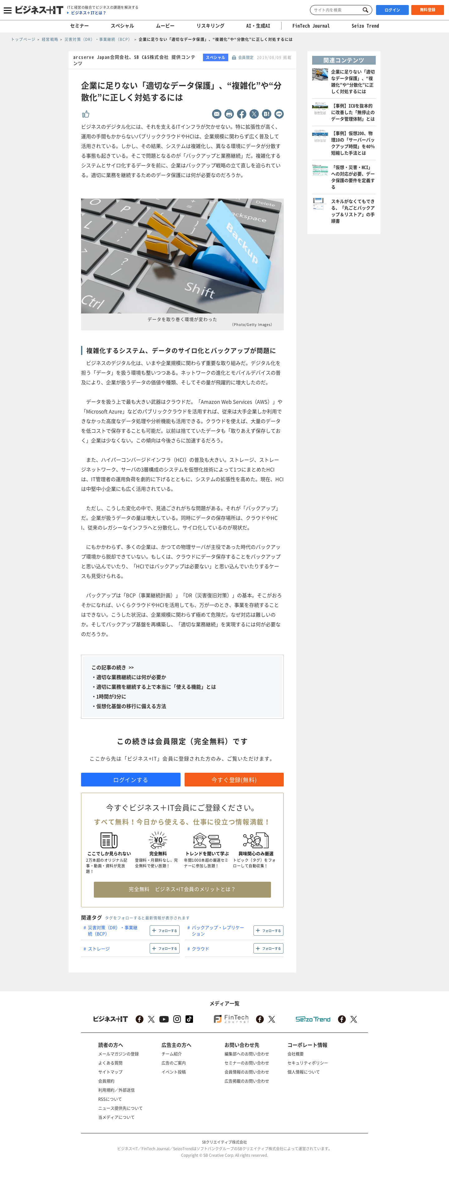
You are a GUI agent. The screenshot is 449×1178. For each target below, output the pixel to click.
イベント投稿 (174, 1072)
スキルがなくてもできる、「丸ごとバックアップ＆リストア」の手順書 (353, 211)
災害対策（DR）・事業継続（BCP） (113, 930)
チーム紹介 (172, 1054)
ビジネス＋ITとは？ (88, 13)
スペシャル (122, 25)
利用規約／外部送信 (116, 1090)
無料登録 (428, 9)
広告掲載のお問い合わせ (246, 1081)
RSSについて (110, 1099)
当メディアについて (116, 1117)
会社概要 (295, 1054)
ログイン (392, 10)
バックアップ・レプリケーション (218, 930)
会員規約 (106, 1081)
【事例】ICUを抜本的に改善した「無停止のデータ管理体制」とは (353, 112)
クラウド (200, 948)
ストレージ (99, 948)
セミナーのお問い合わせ (246, 1063)
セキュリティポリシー (307, 1063)
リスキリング (210, 25)
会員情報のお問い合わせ (246, 1072)
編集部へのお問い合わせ (246, 1054)
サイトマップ (110, 1072)
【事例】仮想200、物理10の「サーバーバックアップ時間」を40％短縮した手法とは (353, 143)
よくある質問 (110, 1063)
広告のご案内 (174, 1063)
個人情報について (303, 1072)
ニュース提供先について (120, 1108)
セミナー (79, 25)
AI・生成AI (258, 25)
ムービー (165, 25)
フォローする (167, 930)
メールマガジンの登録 (118, 1054)
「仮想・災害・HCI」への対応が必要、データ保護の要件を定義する (353, 177)
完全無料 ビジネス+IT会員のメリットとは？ (182, 889)
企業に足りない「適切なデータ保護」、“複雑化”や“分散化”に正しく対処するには (353, 81)
